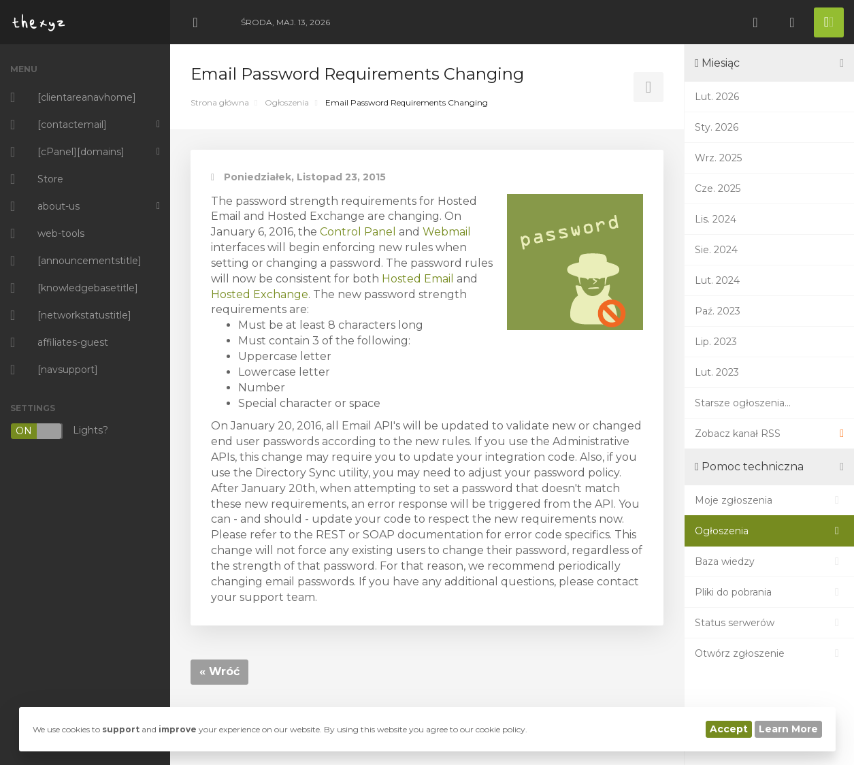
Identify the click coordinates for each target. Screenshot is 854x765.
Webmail (447, 231)
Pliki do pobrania (769, 592)
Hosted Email (418, 278)
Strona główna (220, 102)
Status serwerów (769, 623)
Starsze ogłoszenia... (743, 403)
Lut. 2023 (717, 372)
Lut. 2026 (717, 97)
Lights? (59, 431)
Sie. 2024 (716, 250)
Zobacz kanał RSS (769, 433)
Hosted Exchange (259, 294)
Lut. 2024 (717, 280)
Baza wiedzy (769, 561)
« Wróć (219, 671)
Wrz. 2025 (718, 158)
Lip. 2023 (716, 342)
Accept (729, 729)
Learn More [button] (788, 729)
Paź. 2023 (717, 311)
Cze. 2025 (717, 188)
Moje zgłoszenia (769, 500)
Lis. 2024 (715, 219)
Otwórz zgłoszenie (769, 653)
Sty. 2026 (716, 127)
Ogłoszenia (287, 102)
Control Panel (358, 231)
